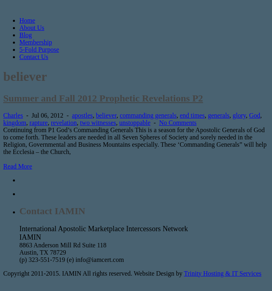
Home (27, 20)
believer (106, 115)
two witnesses (98, 122)
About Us (31, 27)
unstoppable (135, 122)
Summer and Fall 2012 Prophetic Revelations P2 (103, 98)
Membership (35, 42)
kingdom (14, 122)
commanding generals (148, 115)
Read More (17, 166)
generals (218, 115)
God (254, 115)
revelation (64, 122)
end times (192, 115)
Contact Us (33, 56)
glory (239, 115)
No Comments (178, 122)
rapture (38, 122)
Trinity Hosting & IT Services (223, 273)
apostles (82, 115)
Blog (25, 35)
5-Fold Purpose (39, 49)
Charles (13, 115)
